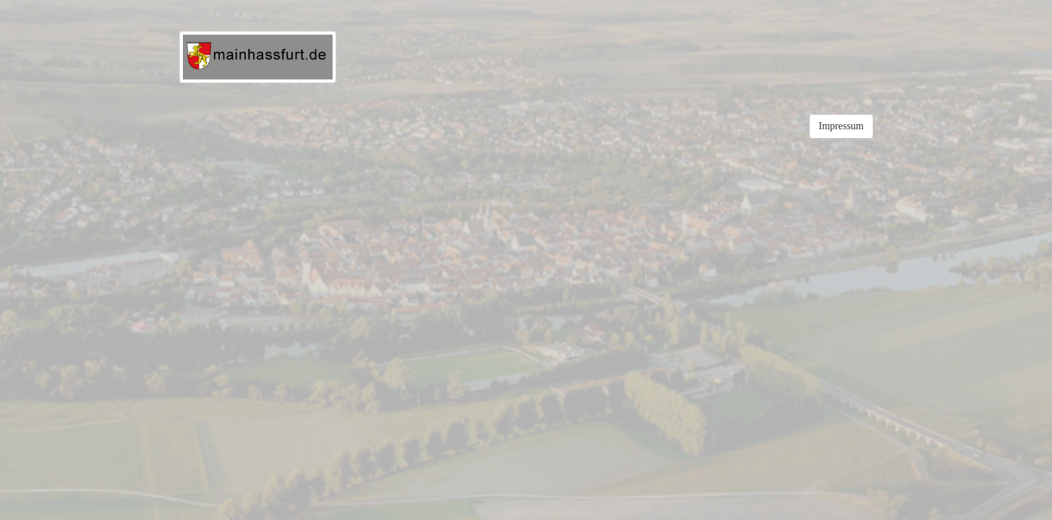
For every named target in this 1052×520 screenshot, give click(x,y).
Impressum (840, 126)
